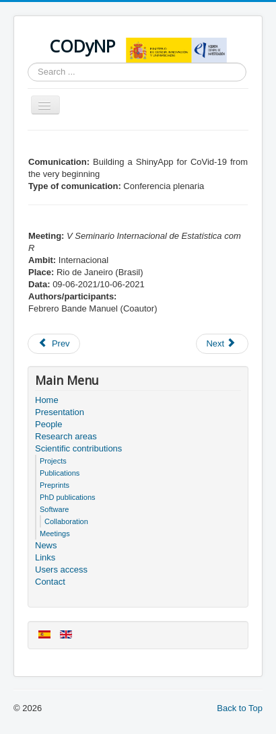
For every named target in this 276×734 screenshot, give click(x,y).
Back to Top (240, 708)
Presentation (59, 412)
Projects (53, 461)
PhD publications (68, 497)
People (48, 424)
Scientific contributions (78, 448)
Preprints (54, 485)
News (46, 545)
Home (47, 400)
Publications (59, 473)
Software (54, 509)
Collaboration (66, 521)
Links (45, 557)
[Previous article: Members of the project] (54, 344)
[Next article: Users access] (222, 344)
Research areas (66, 436)
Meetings (55, 533)
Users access (61, 569)
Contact (50, 582)
